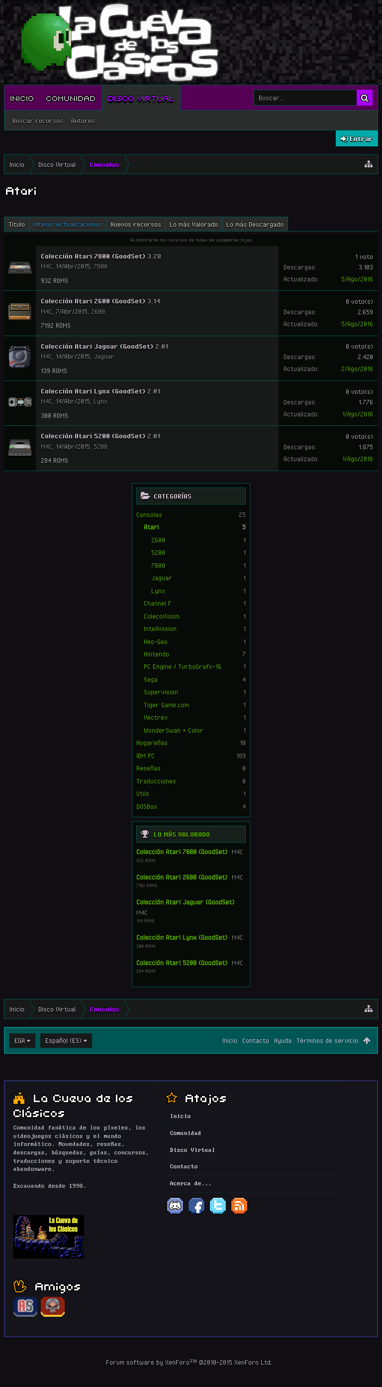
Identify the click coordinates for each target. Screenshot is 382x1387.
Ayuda (282, 1040)
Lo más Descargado (255, 224)
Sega (151, 679)
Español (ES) (63, 1040)
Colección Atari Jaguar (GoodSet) (185, 902)
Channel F (158, 603)
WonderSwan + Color (173, 730)
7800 (158, 565)
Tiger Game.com (166, 705)
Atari (151, 527)
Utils (142, 793)
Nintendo (156, 654)
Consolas (149, 514)
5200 (158, 552)
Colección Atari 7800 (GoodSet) (181, 852)
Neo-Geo (156, 641)
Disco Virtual (141, 97)
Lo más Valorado (182, 834)
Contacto (255, 1040)
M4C (237, 852)
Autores (83, 121)
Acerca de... (191, 1183)
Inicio (22, 97)
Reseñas (148, 768)
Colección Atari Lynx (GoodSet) (181, 937)
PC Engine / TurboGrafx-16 (182, 666)
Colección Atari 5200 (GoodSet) (181, 963)
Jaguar (161, 578)
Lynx (158, 591)
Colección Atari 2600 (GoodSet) (181, 877)
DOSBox (146, 806)
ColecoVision (162, 616)
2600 (158, 540)
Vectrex (156, 717)
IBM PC (145, 755)
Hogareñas (152, 743)
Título (16, 224)
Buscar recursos (37, 121)
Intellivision (160, 628)
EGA (19, 1040)
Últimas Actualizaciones (67, 224)
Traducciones (156, 781)
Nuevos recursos (135, 224)
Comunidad (71, 97)
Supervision (161, 692)
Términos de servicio (327, 1040)
